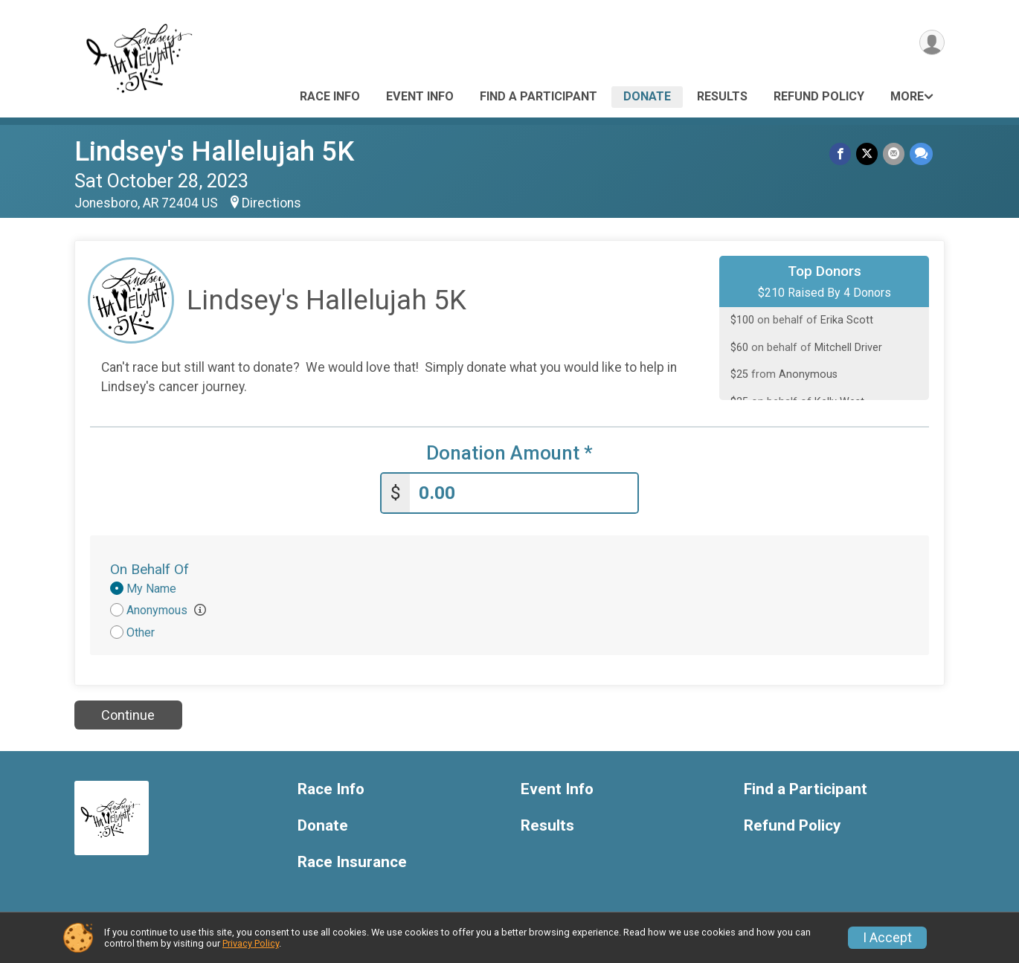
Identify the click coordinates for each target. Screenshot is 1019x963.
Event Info (420, 96)
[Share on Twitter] (868, 154)
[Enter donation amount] (523, 492)
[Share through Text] (921, 154)
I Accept (887, 937)
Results (722, 96)
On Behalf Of (149, 568)
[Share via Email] (894, 154)
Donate (647, 96)
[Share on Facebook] (842, 154)
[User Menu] (931, 43)
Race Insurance (352, 860)
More (907, 96)
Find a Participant (538, 96)
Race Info (330, 96)
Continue (128, 713)
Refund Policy (819, 96)
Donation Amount (509, 453)
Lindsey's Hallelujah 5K (214, 151)
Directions (271, 203)
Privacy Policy (250, 943)
